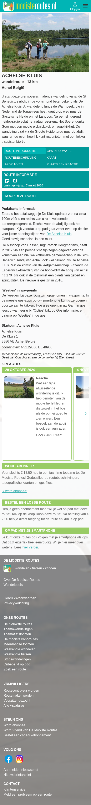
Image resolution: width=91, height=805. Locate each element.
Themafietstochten (17, 634)
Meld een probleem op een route (28, 794)
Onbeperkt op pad (17, 664)
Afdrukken (14, 164)
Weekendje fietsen (17, 654)
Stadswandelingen (17, 659)
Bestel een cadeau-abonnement (27, 735)
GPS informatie (59, 151)
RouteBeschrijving (20, 157)
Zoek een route (15, 669)
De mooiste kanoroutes (21, 639)
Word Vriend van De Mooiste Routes (30, 730)
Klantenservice (14, 789)
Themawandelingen (18, 629)
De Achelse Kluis (58, 234)
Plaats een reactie (62, 164)
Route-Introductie (20, 151)
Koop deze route (21, 196)
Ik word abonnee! (14, 491)
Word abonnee (14, 725)
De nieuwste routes (18, 624)
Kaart (51, 157)
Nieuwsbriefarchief (17, 775)
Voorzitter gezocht (17, 700)
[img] (85, 6)
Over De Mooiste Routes (22, 580)
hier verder (30, 547)
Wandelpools (13, 585)
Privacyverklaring (16, 603)
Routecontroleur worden (21, 690)
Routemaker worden (19, 695)
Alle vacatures (14, 705)
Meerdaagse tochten (19, 644)
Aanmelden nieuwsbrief (21, 770)
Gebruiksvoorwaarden (20, 598)
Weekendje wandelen (19, 649)
